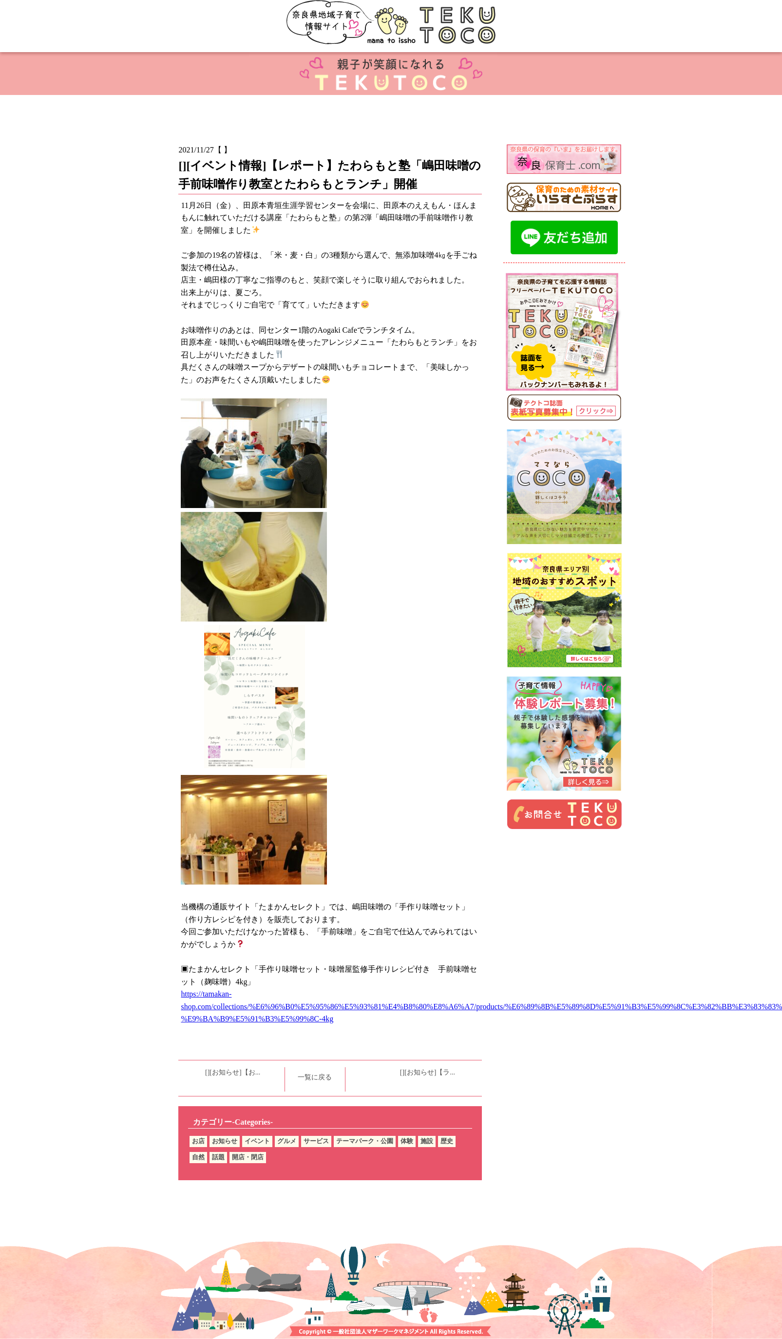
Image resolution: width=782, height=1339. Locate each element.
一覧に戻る (315, 1077)
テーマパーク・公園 (364, 1141)
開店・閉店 (248, 1157)
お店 (198, 1141)
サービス (316, 1141)
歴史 (446, 1141)
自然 (198, 1157)
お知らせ (224, 1141)
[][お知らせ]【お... (232, 1072)
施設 (426, 1141)
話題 (218, 1157)
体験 (407, 1141)
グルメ (286, 1141)
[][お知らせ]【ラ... (427, 1072)
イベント (257, 1141)
